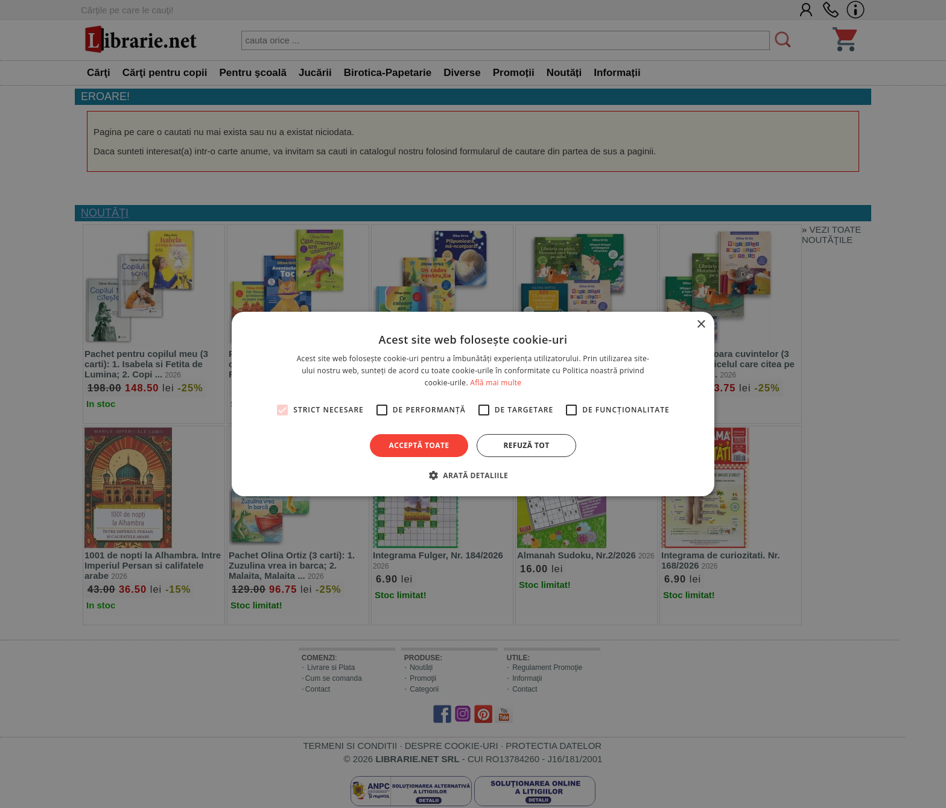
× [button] (700, 324)
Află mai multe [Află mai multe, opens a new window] (495, 382)
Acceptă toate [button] (419, 445)
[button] (473, 475)
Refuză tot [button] (526, 445)
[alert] (473, 404)
